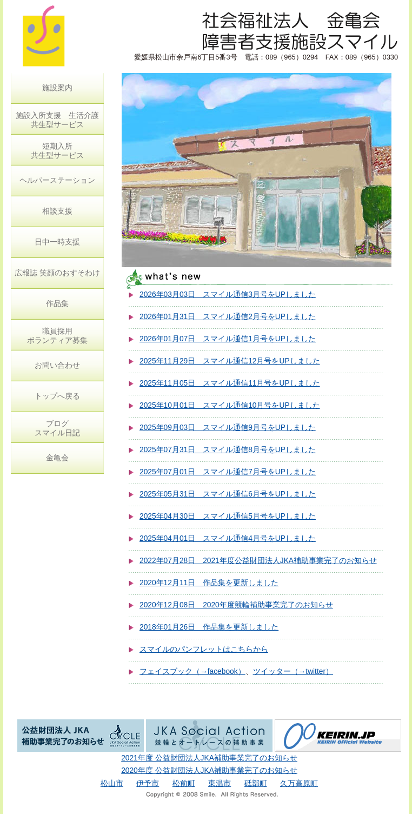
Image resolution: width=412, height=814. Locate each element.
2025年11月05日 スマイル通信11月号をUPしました (229, 383)
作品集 (57, 303)
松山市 (112, 783)
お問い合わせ (57, 365)
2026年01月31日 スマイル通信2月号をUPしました (227, 317)
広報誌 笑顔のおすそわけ (57, 272)
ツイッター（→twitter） (293, 671)
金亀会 (57, 457)
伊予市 (147, 783)
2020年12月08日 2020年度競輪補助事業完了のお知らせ (236, 605)
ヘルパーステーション (57, 180)
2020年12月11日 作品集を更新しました (208, 583)
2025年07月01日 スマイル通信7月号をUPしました (227, 472)
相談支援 (57, 211)
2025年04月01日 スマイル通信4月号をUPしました (227, 538)
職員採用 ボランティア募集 (57, 336)
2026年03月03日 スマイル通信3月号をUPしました (227, 294)
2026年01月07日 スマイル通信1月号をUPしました (227, 339)
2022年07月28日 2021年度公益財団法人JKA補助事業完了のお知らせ (258, 561)
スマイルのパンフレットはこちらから (203, 649)
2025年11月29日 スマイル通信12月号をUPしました (229, 361)
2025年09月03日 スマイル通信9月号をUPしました (227, 427)
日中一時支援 (57, 241)
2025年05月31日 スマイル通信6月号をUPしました (227, 494)
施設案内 (57, 87)
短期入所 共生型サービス (57, 151)
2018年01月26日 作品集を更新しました (208, 627)
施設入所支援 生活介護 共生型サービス (57, 120)
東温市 (219, 783)
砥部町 (255, 783)
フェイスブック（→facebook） (192, 671)
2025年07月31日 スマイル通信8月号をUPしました (227, 450)
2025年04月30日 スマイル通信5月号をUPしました (227, 516)
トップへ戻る (57, 396)
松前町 (183, 783)
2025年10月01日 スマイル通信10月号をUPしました (229, 405)
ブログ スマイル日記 (57, 428)
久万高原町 (299, 783)
